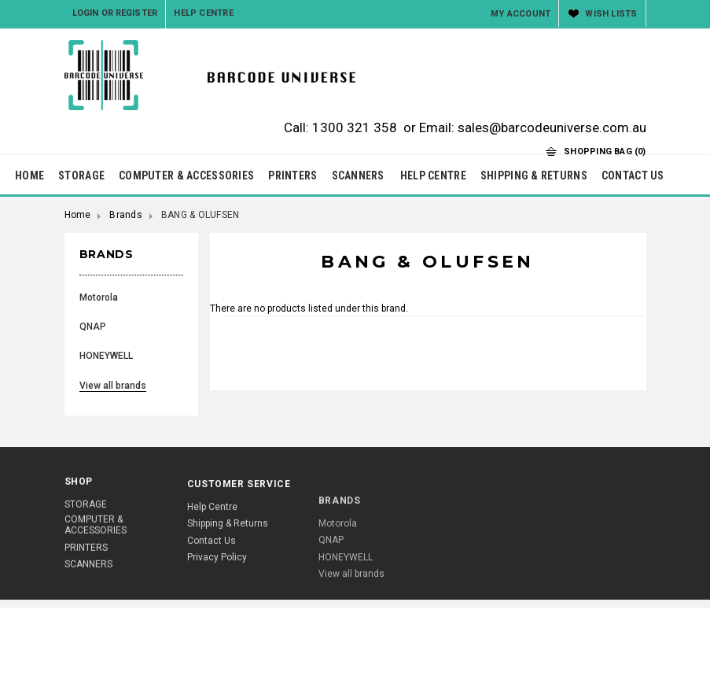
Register (137, 13)
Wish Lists (611, 14)
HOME (29, 175)
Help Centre (203, 13)
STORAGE (81, 175)
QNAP (92, 326)
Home (77, 214)
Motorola (98, 297)
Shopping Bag (605, 151)
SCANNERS (358, 175)
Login (85, 13)
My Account (520, 14)
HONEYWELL (106, 355)
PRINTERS (292, 175)
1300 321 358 (354, 127)
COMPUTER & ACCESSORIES (186, 175)
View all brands (112, 385)
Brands (125, 214)
